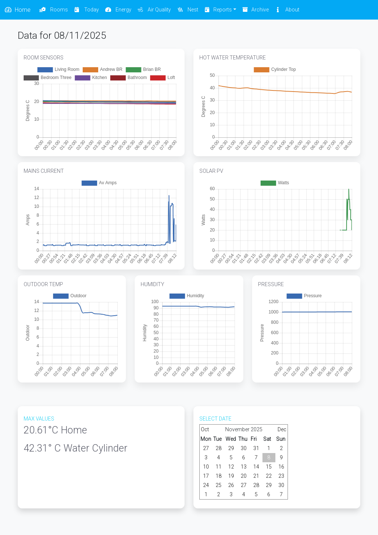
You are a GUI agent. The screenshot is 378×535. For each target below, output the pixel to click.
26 (231, 485)
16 (281, 467)
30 (244, 448)
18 (218, 476)
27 (206, 448)
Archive (255, 10)
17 (206, 476)
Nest (187, 10)
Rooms (53, 10)
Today (86, 10)
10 (206, 467)
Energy (118, 10)
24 (206, 485)
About (287, 10)
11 (218, 467)
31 (256, 448)
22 (269, 476)
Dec (282, 429)
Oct (205, 429)
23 (281, 476)
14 (256, 467)
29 (231, 448)
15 (269, 467)
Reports (218, 10)
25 (218, 485)
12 (231, 467)
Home (17, 9)
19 (231, 476)
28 (218, 448)
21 (256, 476)
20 (244, 476)
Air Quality (154, 10)
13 (244, 467)
